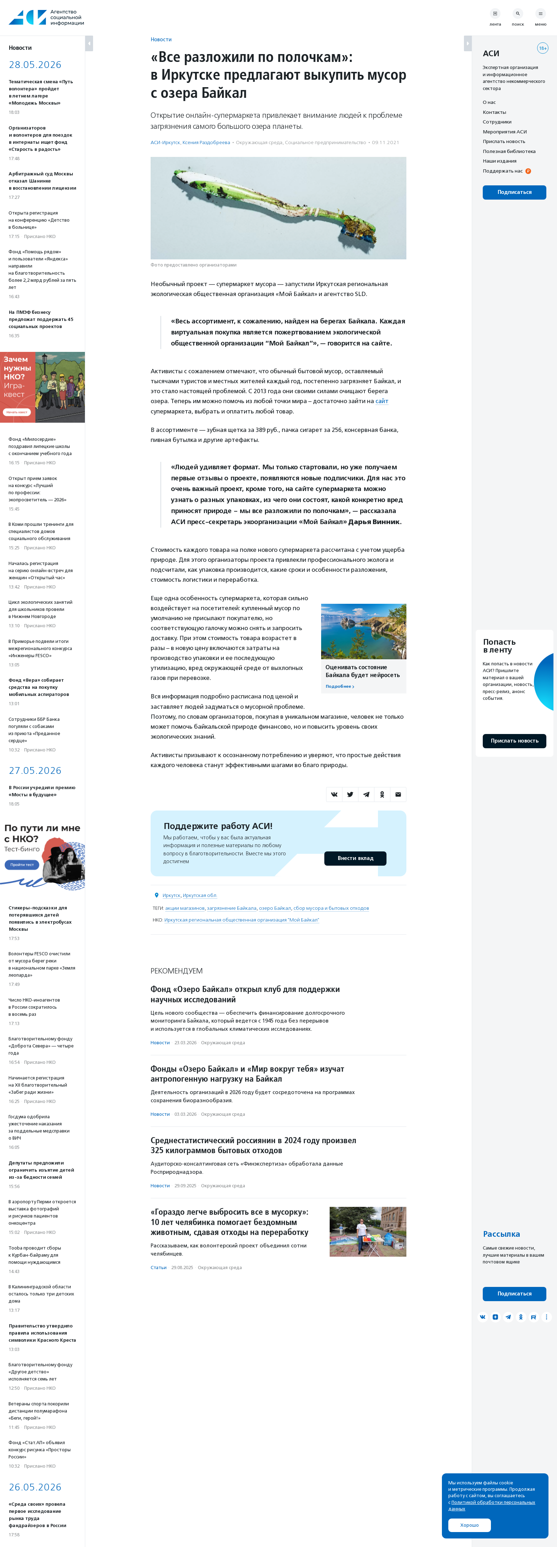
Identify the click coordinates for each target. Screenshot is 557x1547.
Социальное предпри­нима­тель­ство (325, 142)
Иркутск (171, 895)
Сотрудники (497, 122)
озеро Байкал (275, 908)
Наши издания (500, 161)
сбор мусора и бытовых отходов (331, 908)
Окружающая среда (259, 142)
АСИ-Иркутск (165, 142)
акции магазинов (185, 908)
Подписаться (514, 192)
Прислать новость (504, 141)
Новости (161, 39)
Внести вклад (355, 858)
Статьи (159, 1267)
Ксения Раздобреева (206, 142)
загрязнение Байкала (231, 908)
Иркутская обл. (200, 895)
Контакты (494, 112)
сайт (382, 401)
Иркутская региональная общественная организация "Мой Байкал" (241, 920)
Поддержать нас (503, 171)
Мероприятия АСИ (505, 131)
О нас (489, 102)
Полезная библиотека (509, 151)
